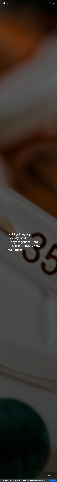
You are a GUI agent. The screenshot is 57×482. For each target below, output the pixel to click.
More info (46, 480)
